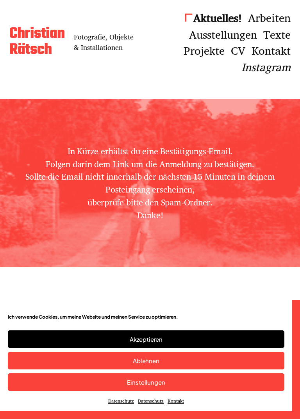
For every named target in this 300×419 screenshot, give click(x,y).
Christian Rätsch (37, 42)
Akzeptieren (146, 339)
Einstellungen (146, 382)
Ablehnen (146, 360)
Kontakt (176, 401)
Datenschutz (121, 401)
